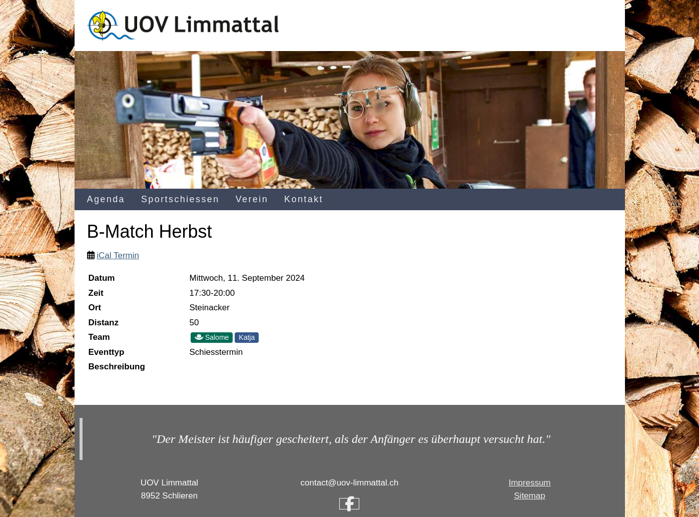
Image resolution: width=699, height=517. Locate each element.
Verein (252, 199)
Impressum (529, 482)
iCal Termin (118, 255)
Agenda (106, 199)
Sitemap (529, 495)
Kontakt (303, 199)
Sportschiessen (180, 199)
